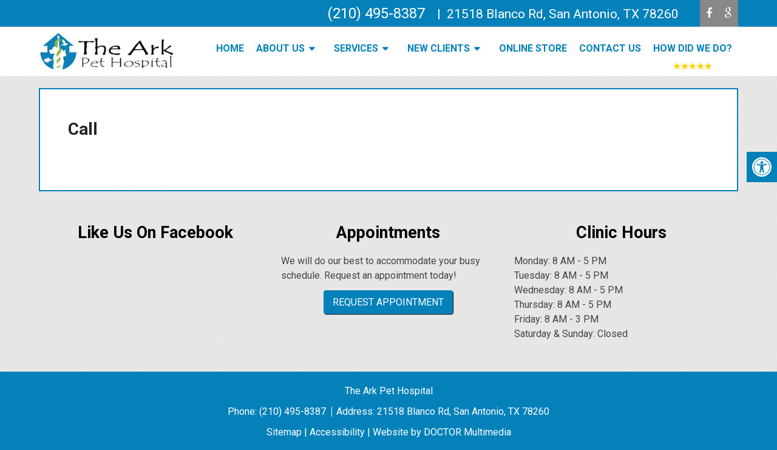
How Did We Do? (692, 48)
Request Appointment (388, 302)
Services (356, 48)
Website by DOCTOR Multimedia (442, 432)
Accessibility (337, 432)
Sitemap (284, 432)
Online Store (533, 48)
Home (230, 48)
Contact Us (610, 48)
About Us (280, 48)
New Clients (438, 48)
